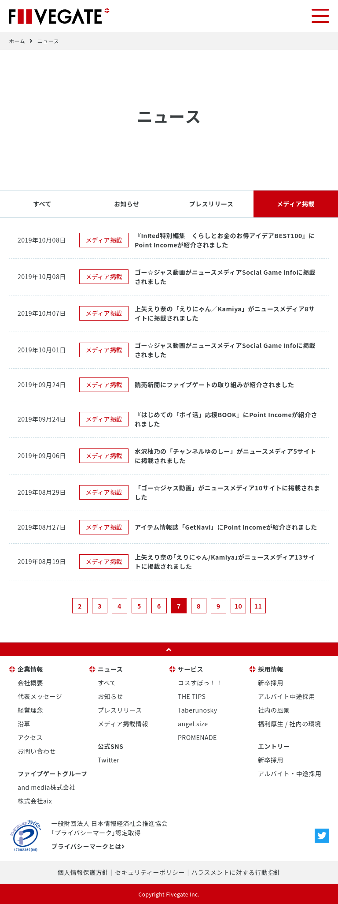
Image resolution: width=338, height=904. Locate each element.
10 (238, 605)
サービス (190, 668)
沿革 (24, 723)
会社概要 (30, 682)
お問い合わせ (37, 750)
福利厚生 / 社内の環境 (289, 723)
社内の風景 (274, 709)
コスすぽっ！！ (200, 682)
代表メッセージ (40, 695)
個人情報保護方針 (83, 871)
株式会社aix (35, 800)
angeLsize (193, 723)
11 (258, 605)
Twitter (109, 759)
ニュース (48, 40)
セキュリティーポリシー (150, 871)
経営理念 (30, 709)
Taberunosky (197, 709)
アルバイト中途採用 (286, 695)
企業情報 (30, 668)
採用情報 (270, 668)
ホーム (17, 40)
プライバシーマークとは (88, 845)
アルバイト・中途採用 (290, 773)
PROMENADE (197, 736)
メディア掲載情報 (123, 723)
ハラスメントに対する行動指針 (235, 871)
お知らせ (127, 203)
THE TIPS (192, 695)
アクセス (30, 736)
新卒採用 (270, 682)
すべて (42, 203)
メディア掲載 (296, 203)
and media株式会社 (47, 786)
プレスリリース (211, 203)
